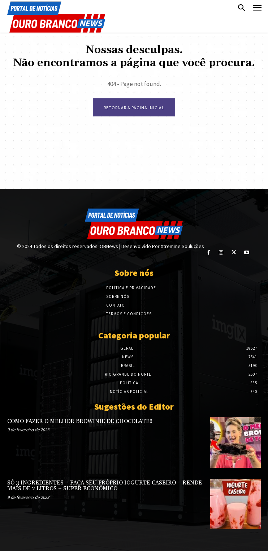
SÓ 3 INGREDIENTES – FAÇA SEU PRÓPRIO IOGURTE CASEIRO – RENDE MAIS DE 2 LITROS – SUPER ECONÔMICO (104, 485)
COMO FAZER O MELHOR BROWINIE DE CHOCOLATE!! (79, 421)
